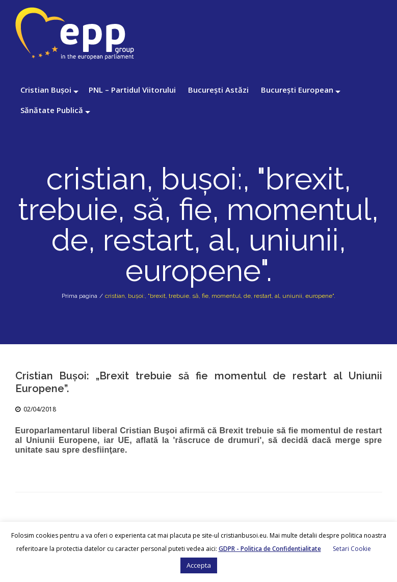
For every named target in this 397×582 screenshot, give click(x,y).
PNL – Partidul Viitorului (132, 90)
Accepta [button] (199, 565)
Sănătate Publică (51, 110)
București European (297, 90)
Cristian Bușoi (45, 90)
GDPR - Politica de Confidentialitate (270, 548)
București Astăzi (218, 90)
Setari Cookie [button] (352, 548)
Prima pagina (79, 295)
